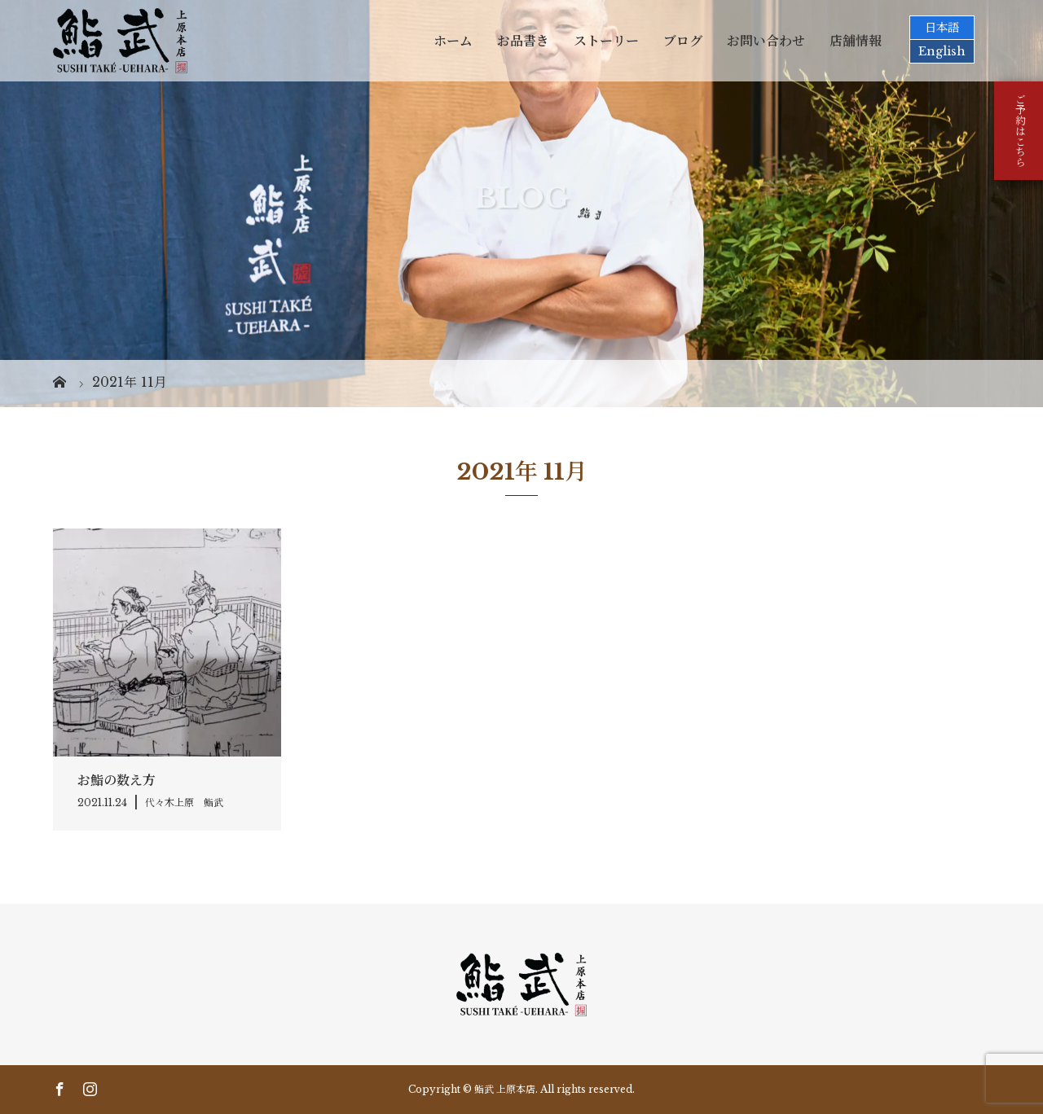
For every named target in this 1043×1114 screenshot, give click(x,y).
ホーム (453, 41)
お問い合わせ (766, 41)
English (942, 51)
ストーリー (606, 41)
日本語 (942, 27)
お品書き (523, 41)
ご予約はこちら (1019, 131)
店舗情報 (856, 41)
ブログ (682, 41)
